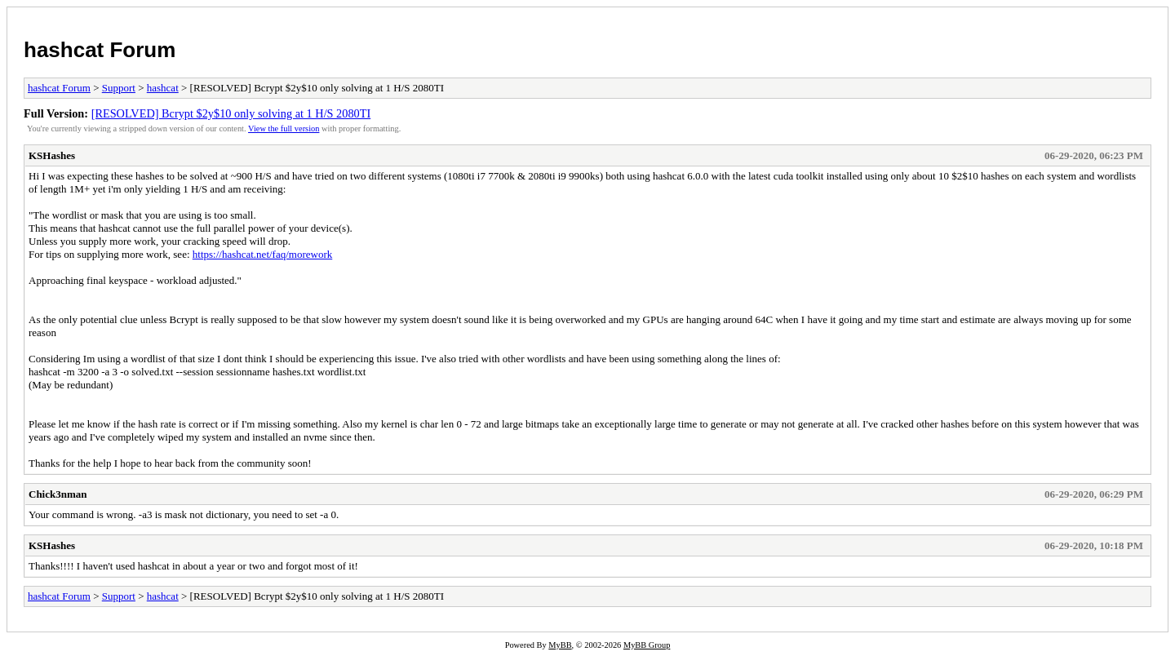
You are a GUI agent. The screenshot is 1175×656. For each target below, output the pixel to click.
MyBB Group (646, 644)
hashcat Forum (99, 50)
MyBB (559, 644)
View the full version (283, 128)
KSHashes (52, 155)
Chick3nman (58, 494)
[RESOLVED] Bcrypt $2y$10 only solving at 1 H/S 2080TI (231, 113)
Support (118, 88)
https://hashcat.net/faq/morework (262, 254)
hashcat (163, 88)
